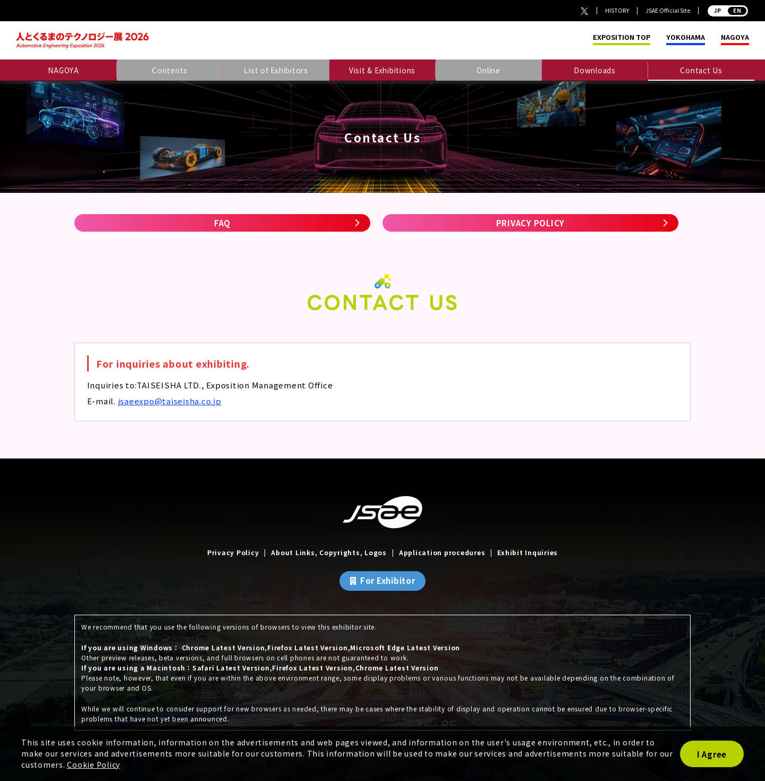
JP (728, 10)
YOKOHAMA (685, 37)
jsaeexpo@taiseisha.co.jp (170, 400)
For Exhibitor (387, 580)
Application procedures (442, 552)
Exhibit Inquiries (527, 552)
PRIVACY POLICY (530, 222)
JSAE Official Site (667, 10)
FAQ (222, 222)
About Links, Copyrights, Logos (329, 552)
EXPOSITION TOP (621, 37)
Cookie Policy (93, 764)
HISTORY (617, 10)
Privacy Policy (233, 552)
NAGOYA (735, 37)
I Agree (712, 754)
